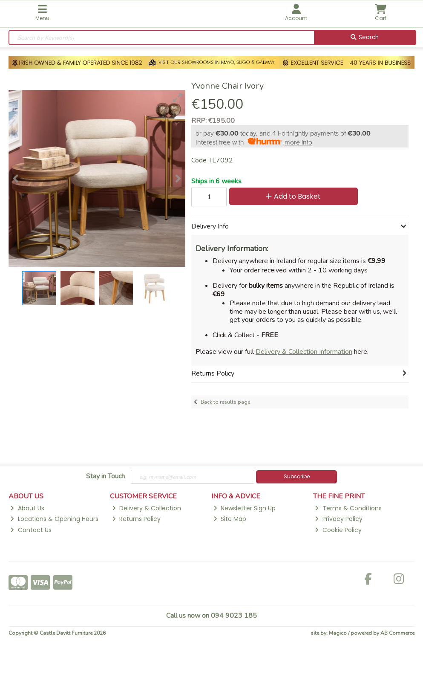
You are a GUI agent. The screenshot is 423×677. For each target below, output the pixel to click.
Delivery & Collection (146, 508)
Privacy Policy (338, 519)
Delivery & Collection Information (304, 351)
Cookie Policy (338, 530)
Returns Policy (136, 519)
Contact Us (30, 530)
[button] (177, 97)
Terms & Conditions (348, 508)
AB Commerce (397, 633)
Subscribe (297, 476)
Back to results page (225, 402)
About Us (27, 508)
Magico (338, 633)
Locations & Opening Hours (54, 519)
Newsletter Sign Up (244, 508)
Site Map (229, 519)
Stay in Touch (105, 476)
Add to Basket (293, 196)
